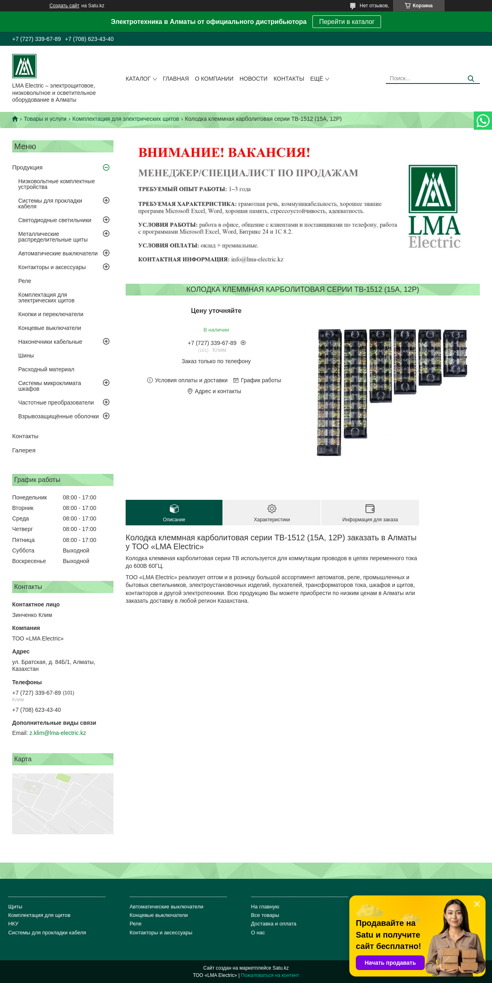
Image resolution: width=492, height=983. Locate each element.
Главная (176, 78)
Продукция (27, 167)
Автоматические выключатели (58, 253)
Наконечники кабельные (50, 341)
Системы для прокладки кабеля (50, 203)
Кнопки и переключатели (50, 314)
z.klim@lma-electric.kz (58, 733)
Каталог (138, 78)
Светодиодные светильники (54, 220)
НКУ (13, 924)
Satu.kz (280, 968)
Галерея (24, 450)
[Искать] (471, 79)
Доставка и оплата (273, 924)
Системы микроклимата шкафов (49, 386)
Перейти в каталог (346, 21)
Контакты (289, 78)
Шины (26, 355)
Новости (253, 78)
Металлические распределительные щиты (53, 237)
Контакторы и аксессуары (52, 267)
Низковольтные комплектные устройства (56, 184)
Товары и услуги (45, 119)
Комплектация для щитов (39, 915)
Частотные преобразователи (56, 402)
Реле (24, 281)
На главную (265, 907)
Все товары (265, 915)
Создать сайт (64, 6)
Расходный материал (46, 369)
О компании (214, 78)
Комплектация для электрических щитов (126, 119)
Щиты (15, 907)
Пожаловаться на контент (270, 975)
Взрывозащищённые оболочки (58, 416)
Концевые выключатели (49, 328)
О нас (258, 932)
